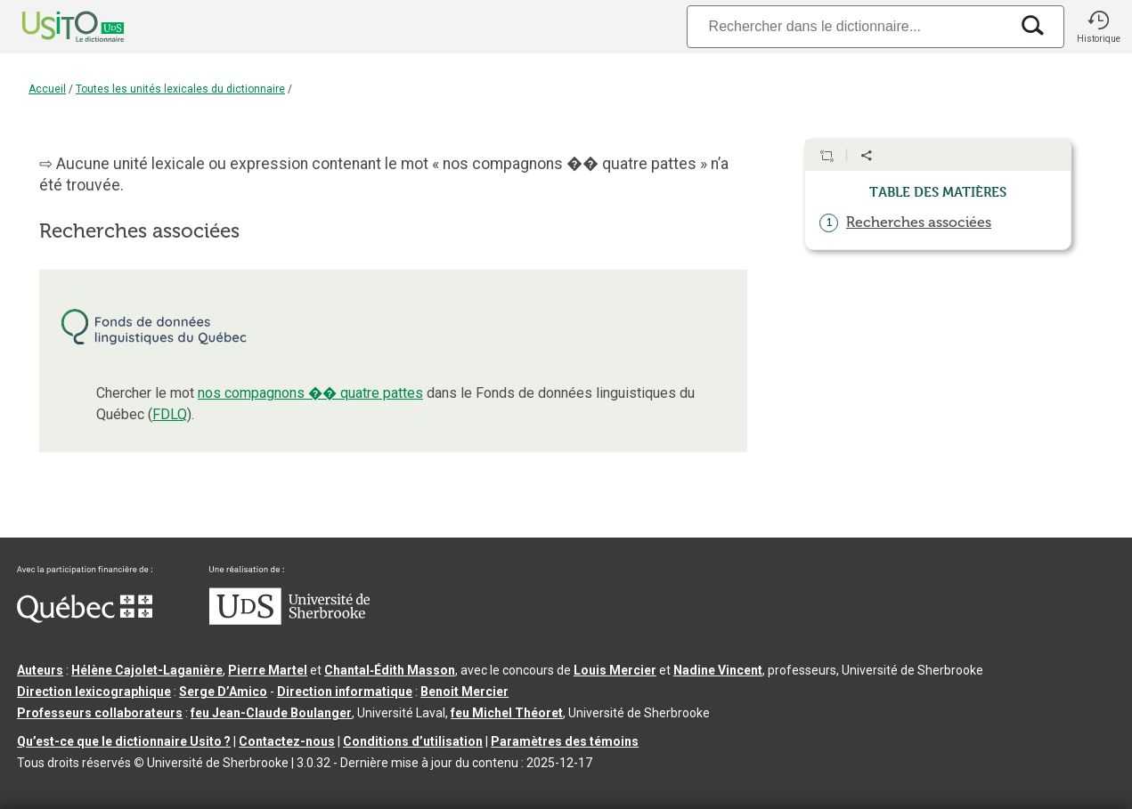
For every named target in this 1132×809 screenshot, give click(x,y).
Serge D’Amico (223, 691)
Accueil (47, 89)
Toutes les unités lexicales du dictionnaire (180, 89)
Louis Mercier (615, 670)
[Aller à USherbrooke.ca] (289, 620)
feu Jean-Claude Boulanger (271, 713)
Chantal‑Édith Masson (389, 670)
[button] (1098, 26)
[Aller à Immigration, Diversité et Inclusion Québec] (84, 618)
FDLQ (169, 414)
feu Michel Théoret (507, 713)
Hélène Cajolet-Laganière (147, 670)
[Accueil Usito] (53, 26)
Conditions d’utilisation (413, 741)
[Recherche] (848, 26)
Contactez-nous (287, 741)
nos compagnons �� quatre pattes (310, 392)
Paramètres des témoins (565, 741)
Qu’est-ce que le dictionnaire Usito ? (124, 741)
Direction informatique (344, 691)
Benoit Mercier (464, 691)
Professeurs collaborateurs (100, 713)
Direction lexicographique (94, 691)
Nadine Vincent (717, 670)
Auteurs (40, 670)
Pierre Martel (267, 670)
